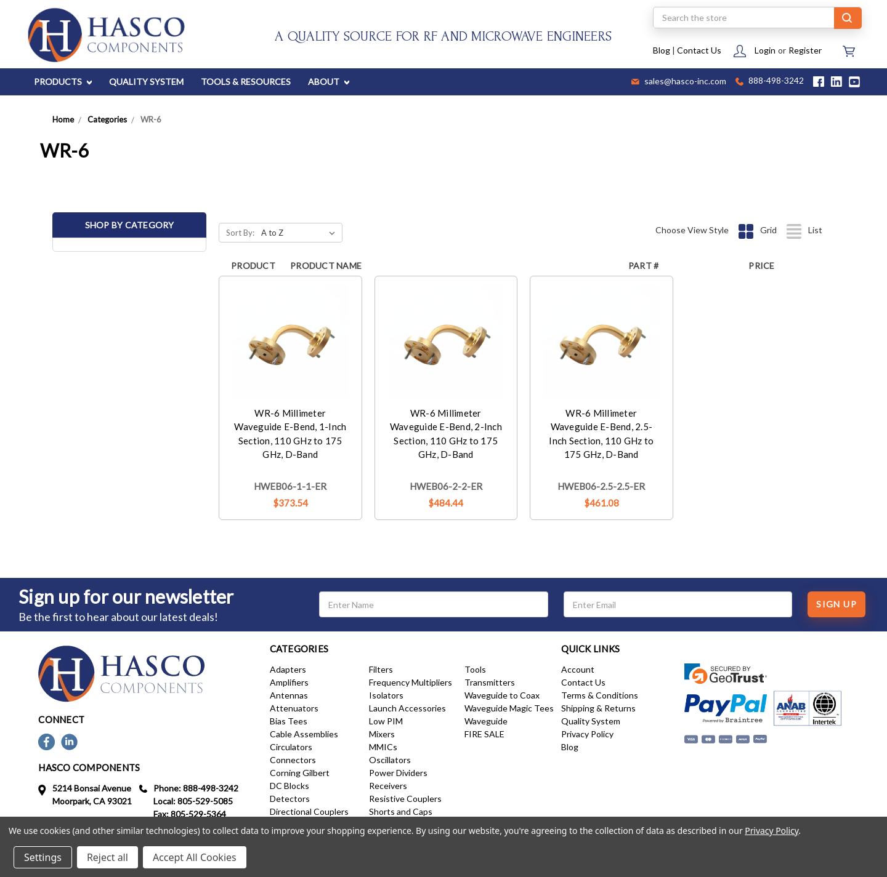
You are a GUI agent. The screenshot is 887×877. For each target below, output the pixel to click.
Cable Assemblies (304, 734)
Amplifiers (289, 682)
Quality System (590, 721)
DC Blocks (289, 785)
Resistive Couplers (405, 798)
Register (805, 50)
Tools (475, 669)
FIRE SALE (484, 734)
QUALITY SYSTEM (146, 81)
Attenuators (294, 708)
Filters (381, 669)
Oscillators (390, 760)
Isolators (386, 695)
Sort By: (240, 233)
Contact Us (699, 50)
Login (765, 50)
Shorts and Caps (400, 811)
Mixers (382, 734)
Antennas (289, 695)
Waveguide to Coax (502, 695)
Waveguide (486, 721)
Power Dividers (398, 772)
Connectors (293, 760)
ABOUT (328, 81)
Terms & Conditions (599, 695)
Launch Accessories (407, 708)
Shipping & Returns (598, 708)
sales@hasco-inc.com (678, 82)
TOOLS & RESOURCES (246, 81)
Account (577, 669)
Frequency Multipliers (410, 682)
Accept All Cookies (195, 857)
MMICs (383, 747)
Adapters (288, 669)
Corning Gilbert (300, 772)
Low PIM (386, 721)
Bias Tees (288, 721)
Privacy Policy (587, 734)
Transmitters (489, 682)
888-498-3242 (769, 82)
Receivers (388, 785)
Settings (43, 857)
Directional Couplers (309, 811)
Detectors (290, 798)
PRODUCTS (63, 81)
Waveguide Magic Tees (509, 708)
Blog (661, 50)
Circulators (291, 747)
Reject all (107, 857)
